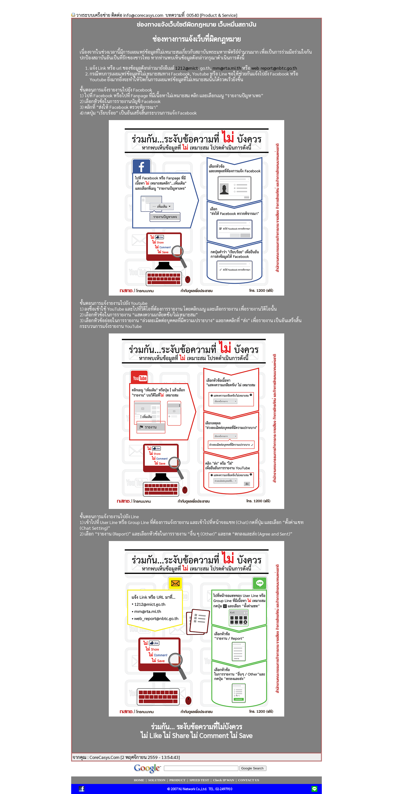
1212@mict (186, 68)
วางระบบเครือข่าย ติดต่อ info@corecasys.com (119, 15)
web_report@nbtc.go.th (274, 68)
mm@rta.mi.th (227, 68)
